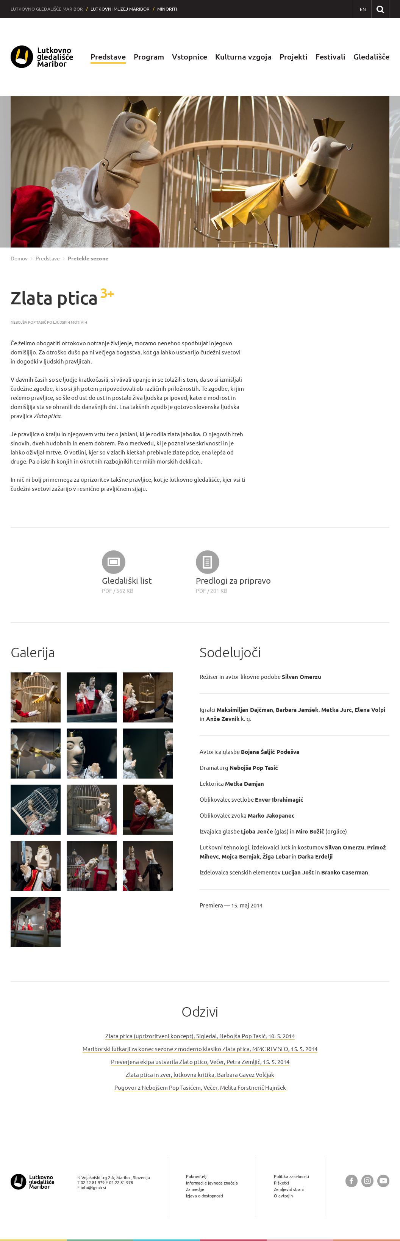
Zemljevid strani (289, 1189)
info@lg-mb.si (93, 1187)
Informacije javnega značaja (212, 1182)
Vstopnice (189, 56)
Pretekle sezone (88, 258)
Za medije (195, 1189)
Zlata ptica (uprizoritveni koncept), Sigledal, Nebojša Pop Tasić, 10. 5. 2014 (200, 1036)
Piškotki (281, 1182)
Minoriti (167, 9)
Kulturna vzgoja (243, 56)
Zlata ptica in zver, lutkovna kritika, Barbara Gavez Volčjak (200, 1075)
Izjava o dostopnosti (204, 1196)
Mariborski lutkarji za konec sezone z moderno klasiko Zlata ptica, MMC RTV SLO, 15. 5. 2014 (200, 1049)
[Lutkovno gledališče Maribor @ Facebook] (351, 1181)
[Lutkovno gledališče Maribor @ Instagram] (367, 1181)
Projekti (294, 56)
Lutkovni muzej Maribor (120, 9)
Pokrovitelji (197, 1176)
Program (149, 56)
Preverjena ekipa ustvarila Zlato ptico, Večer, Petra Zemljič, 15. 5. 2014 (200, 1062)
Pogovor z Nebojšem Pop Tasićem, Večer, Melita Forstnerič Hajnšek (200, 1087)
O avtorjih (283, 1196)
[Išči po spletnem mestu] (380, 9)
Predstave (108, 56)
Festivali (330, 56)
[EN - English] (362, 9)
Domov (19, 258)
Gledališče (371, 56)
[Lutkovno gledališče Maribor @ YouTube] (383, 1181)
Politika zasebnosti (291, 1176)
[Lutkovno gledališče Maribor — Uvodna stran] (42, 57)
